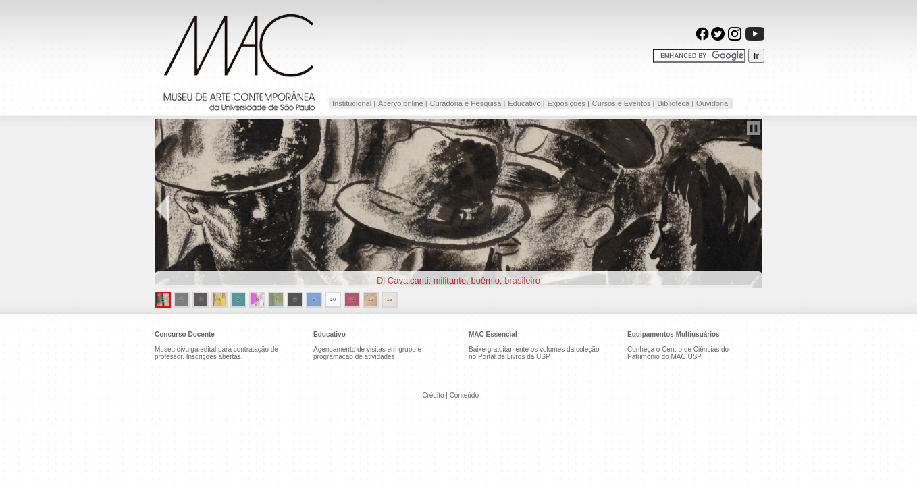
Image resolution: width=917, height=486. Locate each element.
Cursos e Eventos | (623, 103)
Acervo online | (402, 103)
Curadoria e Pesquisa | (468, 103)
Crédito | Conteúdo (450, 395)
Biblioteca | (675, 103)
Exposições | (569, 103)
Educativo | (526, 103)
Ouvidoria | (714, 103)
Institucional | (352, 103)
